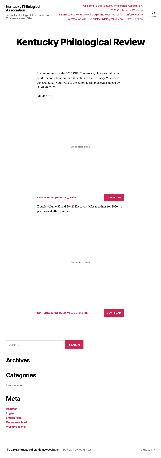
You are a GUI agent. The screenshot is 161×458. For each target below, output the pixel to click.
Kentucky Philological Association (23, 8)
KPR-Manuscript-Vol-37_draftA (57, 197)
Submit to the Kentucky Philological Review (84, 14)
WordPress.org (16, 426)
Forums (138, 19)
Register (11, 408)
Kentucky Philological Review (106, 19)
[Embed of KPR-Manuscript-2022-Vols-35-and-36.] (80, 262)
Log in (10, 413)
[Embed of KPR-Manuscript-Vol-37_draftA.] (80, 147)
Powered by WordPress (77, 449)
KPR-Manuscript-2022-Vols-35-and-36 (62, 312)
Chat (128, 19)
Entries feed (14, 417)
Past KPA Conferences (126, 14)
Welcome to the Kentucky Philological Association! (112, 5)
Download (114, 197)
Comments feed (16, 422)
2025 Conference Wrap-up (126, 10)
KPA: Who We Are (76, 19)
